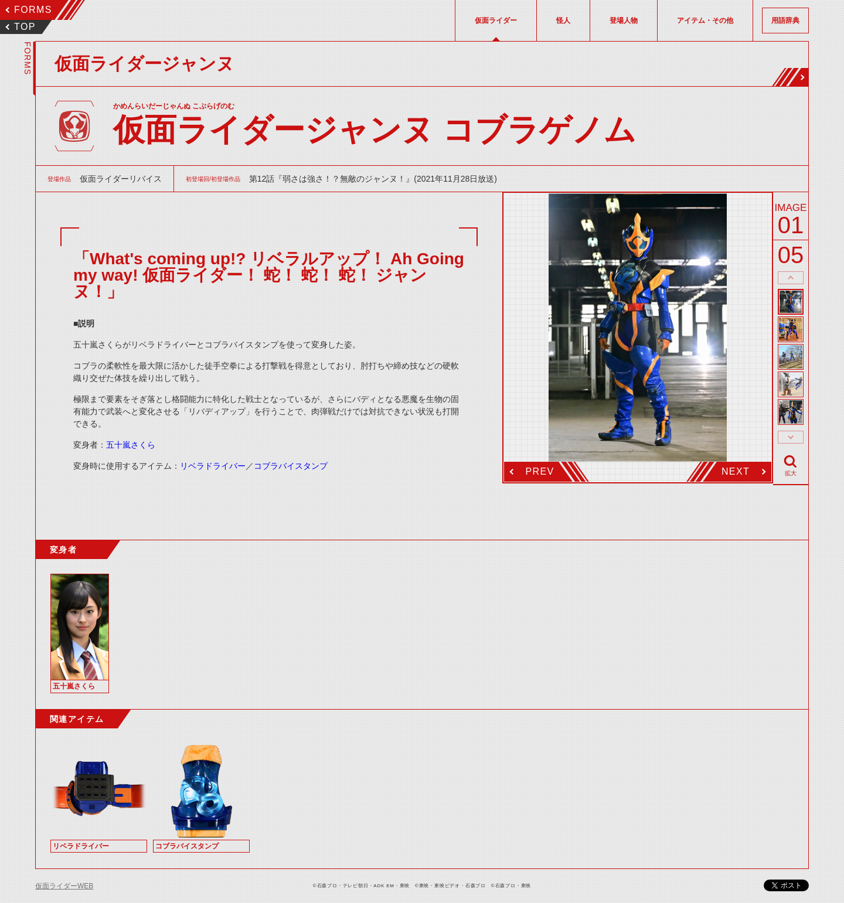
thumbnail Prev (791, 277)
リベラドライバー (213, 466)
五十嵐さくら (130, 444)
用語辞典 (785, 20)
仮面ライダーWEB (64, 886)
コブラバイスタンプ (291, 466)
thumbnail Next (791, 437)
